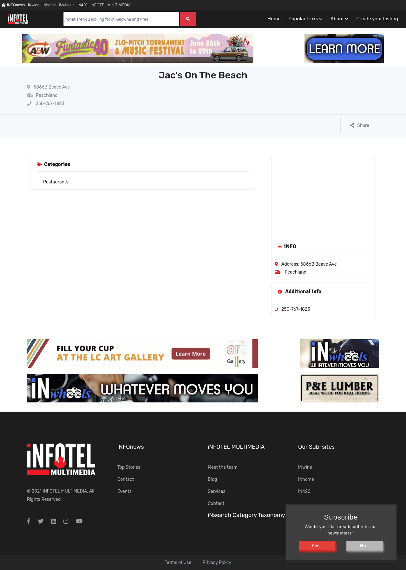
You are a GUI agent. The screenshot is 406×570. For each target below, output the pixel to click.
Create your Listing (377, 19)
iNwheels (67, 5)
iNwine (33, 5)
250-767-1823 (45, 103)
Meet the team (223, 467)
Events (124, 491)
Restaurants (56, 182)
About (337, 19)
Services (217, 491)
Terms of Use (178, 562)
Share (359, 125)
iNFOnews (13, 5)
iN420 (82, 5)
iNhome (49, 5)
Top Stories (128, 467)
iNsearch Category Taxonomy (246, 515)
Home (273, 19)
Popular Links (303, 19)
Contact (125, 479)
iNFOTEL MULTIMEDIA (111, 5)
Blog (212, 479)
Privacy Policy (217, 562)
